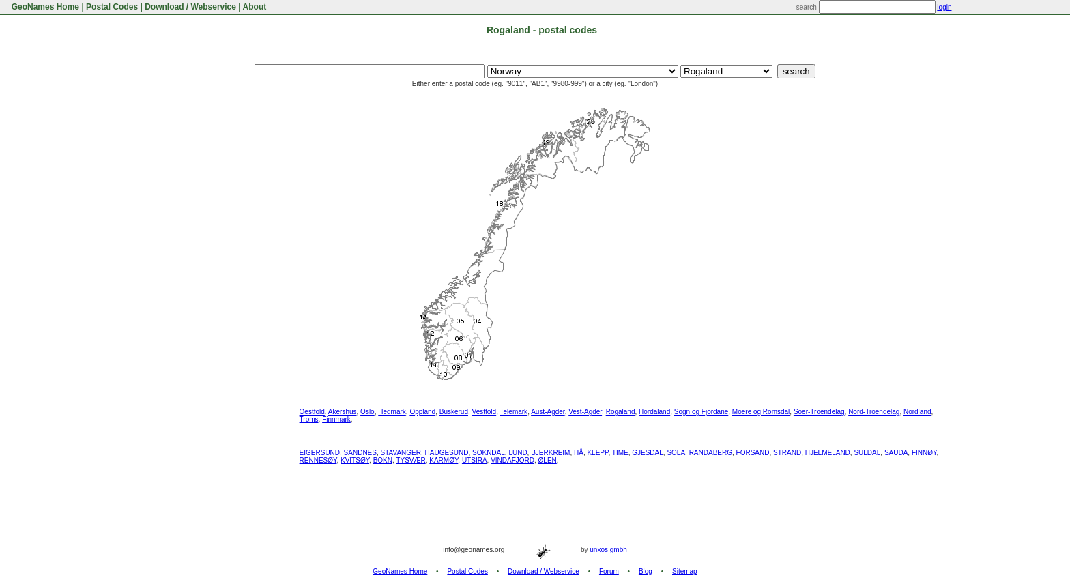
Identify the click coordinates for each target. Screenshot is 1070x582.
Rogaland (620, 412)
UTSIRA (474, 460)
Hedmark (392, 412)
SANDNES (360, 452)
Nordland (917, 412)
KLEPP (597, 452)
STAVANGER (401, 452)
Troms (309, 419)
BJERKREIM (550, 452)
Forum (609, 571)
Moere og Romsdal (761, 412)
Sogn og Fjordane (701, 412)
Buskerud (453, 412)
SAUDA (896, 452)
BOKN (382, 460)
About (255, 7)
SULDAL (867, 452)
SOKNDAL (488, 452)
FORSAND (753, 452)
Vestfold (484, 412)
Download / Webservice (190, 7)
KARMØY (443, 460)
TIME (620, 452)
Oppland (422, 412)
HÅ (578, 452)
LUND (517, 452)
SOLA (676, 452)
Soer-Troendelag (819, 412)
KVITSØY (355, 460)
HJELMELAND (827, 452)
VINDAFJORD (512, 460)
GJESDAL (647, 452)
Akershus (342, 412)
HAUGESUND (447, 452)
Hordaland (654, 412)
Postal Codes (112, 7)
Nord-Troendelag (873, 412)
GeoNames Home (44, 7)
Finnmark (336, 419)
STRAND (787, 452)
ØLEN (547, 460)
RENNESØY (318, 460)
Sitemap (684, 571)
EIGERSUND (320, 452)
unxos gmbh (608, 549)
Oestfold (312, 412)
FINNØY (924, 452)
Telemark (514, 412)
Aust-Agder (547, 412)
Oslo (367, 412)
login (944, 7)
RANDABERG (710, 452)
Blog (645, 571)
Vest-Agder (585, 412)
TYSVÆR (410, 460)
